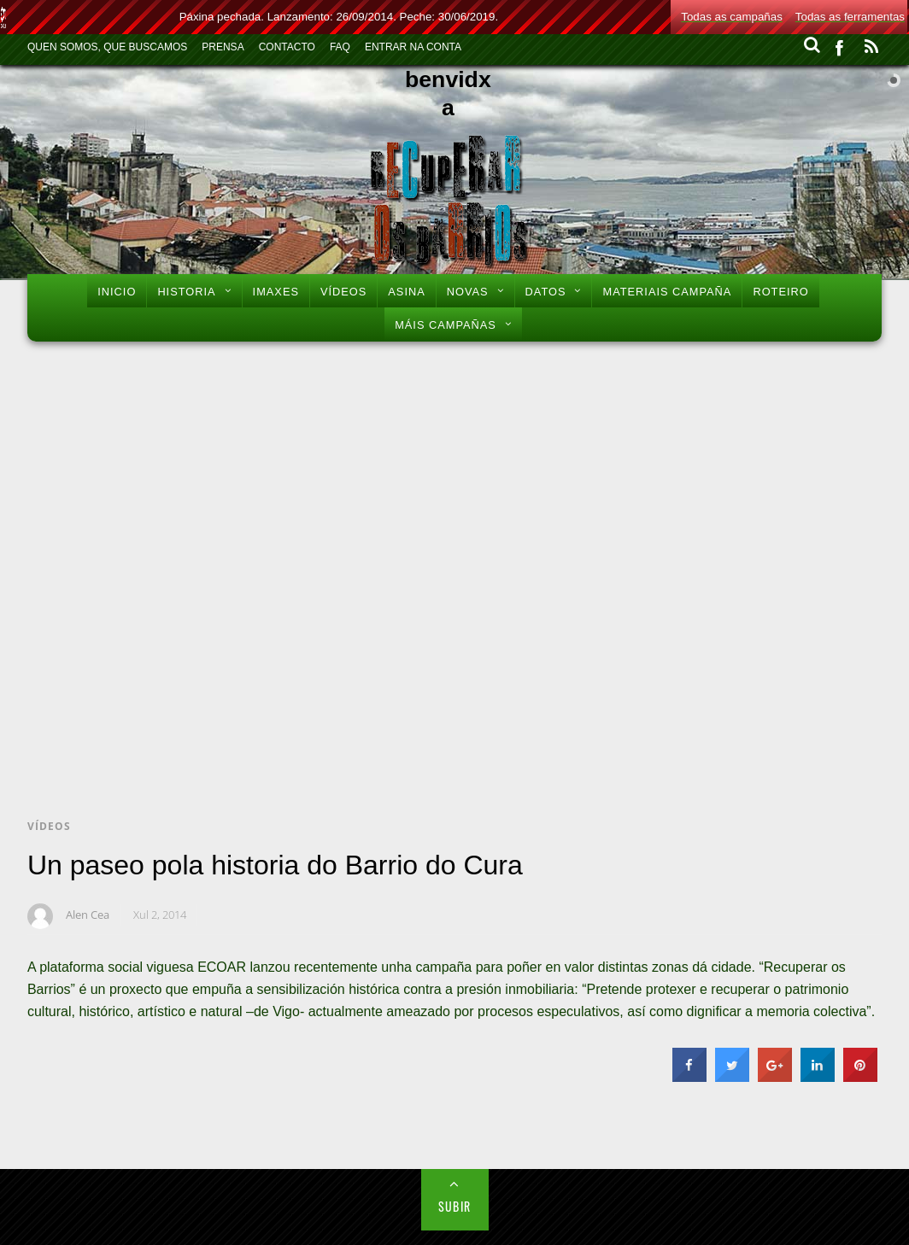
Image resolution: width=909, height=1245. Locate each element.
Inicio (116, 291)
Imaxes (276, 291)
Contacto (287, 47)
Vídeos (343, 291)
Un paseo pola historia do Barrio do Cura (275, 865)
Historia (186, 291)
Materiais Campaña (666, 291)
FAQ (340, 47)
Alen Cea (87, 914)
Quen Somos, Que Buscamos (107, 47)
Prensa (222, 47)
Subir (455, 1206)
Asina (406, 291)
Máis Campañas (445, 325)
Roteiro (780, 291)
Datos (545, 291)
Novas (468, 291)
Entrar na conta (413, 47)
